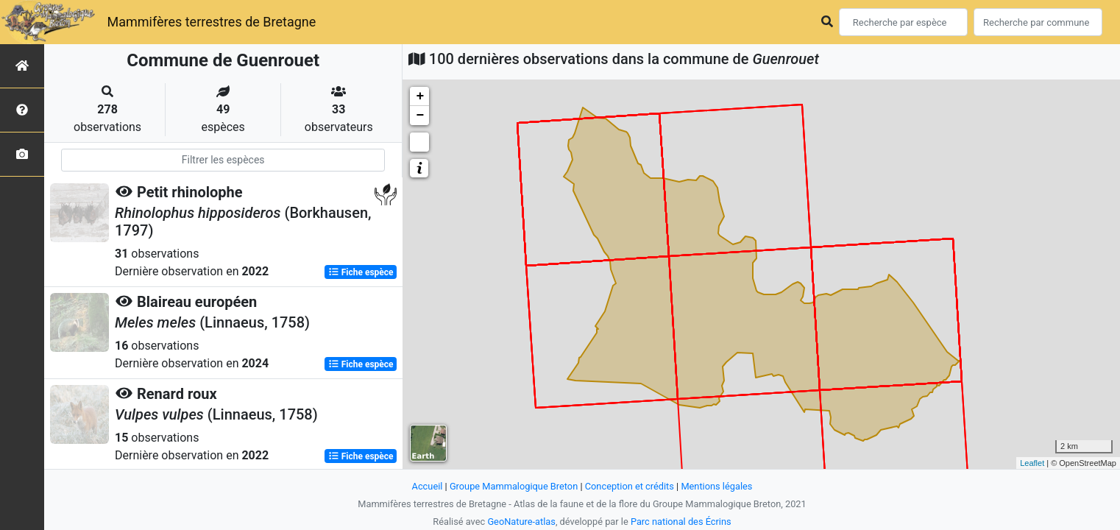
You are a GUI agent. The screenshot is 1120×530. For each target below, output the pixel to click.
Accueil (427, 486)
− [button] (420, 115)
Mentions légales (716, 486)
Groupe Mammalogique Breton (514, 486)
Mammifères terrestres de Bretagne (211, 21)
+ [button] (420, 96)
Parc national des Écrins (681, 521)
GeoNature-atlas (521, 521)
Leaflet (1032, 463)
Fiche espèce (361, 272)
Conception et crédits (629, 486)
